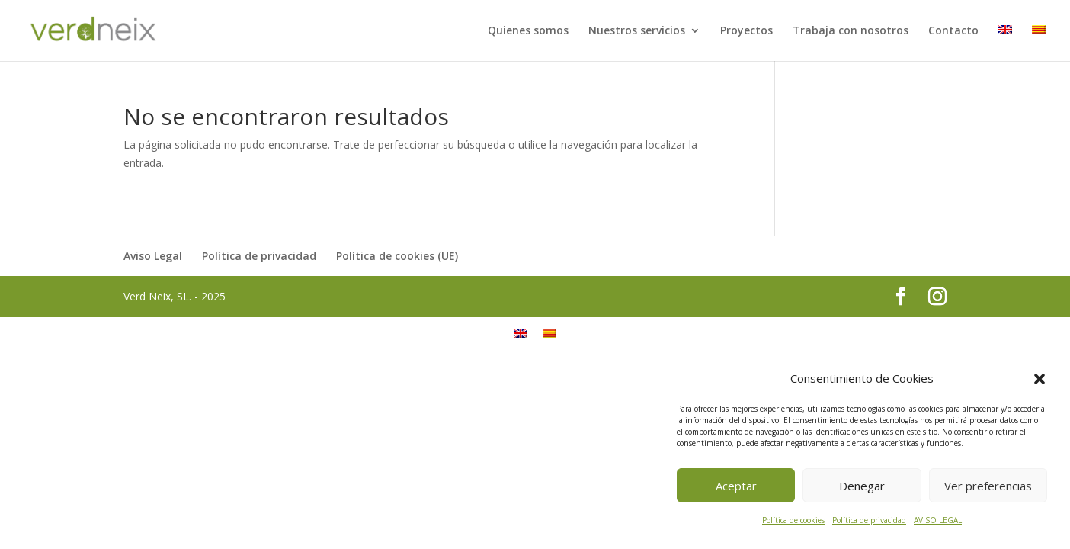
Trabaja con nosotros (850, 31)
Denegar (862, 485)
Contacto (953, 31)
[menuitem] (1005, 43)
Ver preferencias (988, 485)
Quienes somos (528, 31)
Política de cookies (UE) (397, 256)
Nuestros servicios (636, 31)
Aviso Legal (152, 256)
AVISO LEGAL (938, 520)
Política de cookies (793, 520)
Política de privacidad (869, 520)
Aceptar (736, 485)
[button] (1039, 379)
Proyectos (746, 31)
